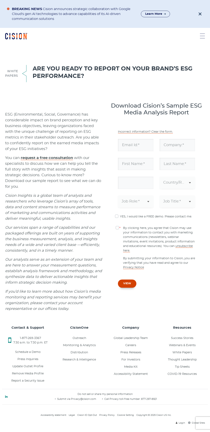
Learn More (155, 14)
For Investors (130, 359)
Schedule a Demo (28, 352)
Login (180, 423)
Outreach (79, 338)
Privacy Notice (133, 267)
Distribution (79, 352)
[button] (200, 14)
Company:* (174, 145)
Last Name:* (175, 164)
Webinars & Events (182, 345)
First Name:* (133, 164)
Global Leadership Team (131, 338)
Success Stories (182, 338)
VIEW (127, 283)
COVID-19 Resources (182, 374)
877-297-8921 (149, 399)
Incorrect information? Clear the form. (145, 131)
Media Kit (131, 366)
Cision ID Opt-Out (87, 415)
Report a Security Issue (27, 380)
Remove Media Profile (28, 373)
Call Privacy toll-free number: (122, 399)
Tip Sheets (182, 366)
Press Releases (130, 352)
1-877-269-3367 (30, 338)
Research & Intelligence (79, 359)
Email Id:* (130, 145)
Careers (130, 345)
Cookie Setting (125, 415)
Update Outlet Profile (27, 366)
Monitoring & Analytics (79, 345)
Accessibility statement (53, 415)
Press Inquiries (27, 359)
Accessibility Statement (131, 374)
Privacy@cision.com (83, 399)
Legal (72, 415)
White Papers (182, 352)
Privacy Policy (107, 415)
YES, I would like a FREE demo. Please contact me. (156, 216)
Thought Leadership (182, 359)
